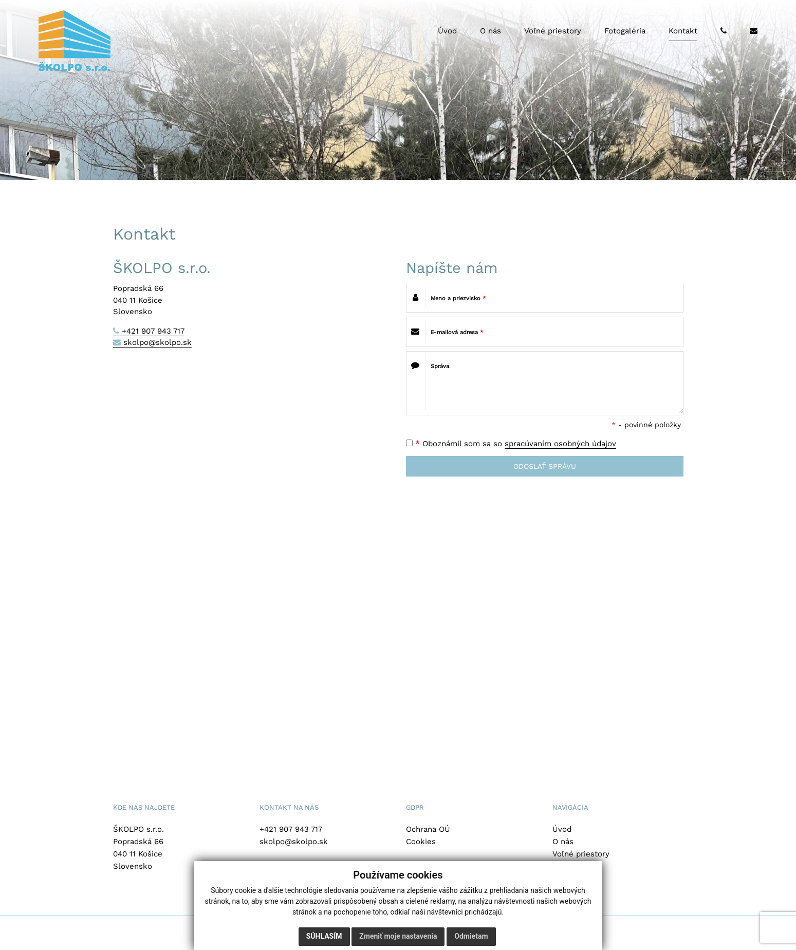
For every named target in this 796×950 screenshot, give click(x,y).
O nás (562, 841)
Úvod (561, 829)
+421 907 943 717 (153, 331)
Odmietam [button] (471, 936)
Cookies (421, 841)
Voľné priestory (580, 853)
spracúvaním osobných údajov (560, 443)
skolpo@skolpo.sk (157, 342)
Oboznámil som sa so (511, 444)
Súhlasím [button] (324, 936)
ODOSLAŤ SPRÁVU (544, 466)
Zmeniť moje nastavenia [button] (398, 936)
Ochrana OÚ (428, 829)
